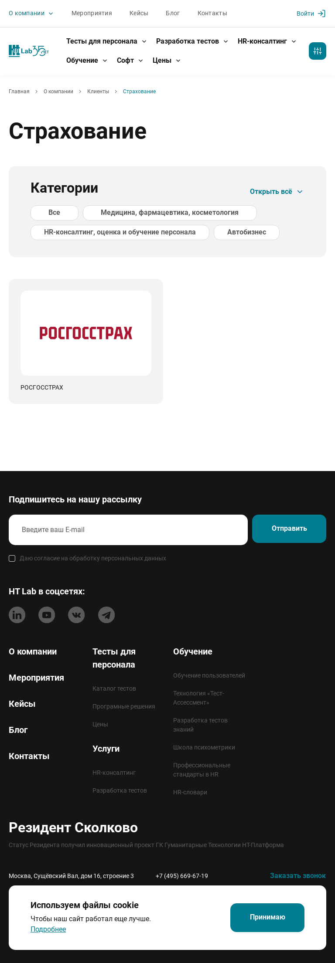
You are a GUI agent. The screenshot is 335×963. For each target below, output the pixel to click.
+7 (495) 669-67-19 (182, 875)
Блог (173, 13)
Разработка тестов (192, 41)
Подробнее (48, 929)
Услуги (106, 748)
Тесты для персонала (106, 41)
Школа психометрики (204, 747)
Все (45, 213)
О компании (31, 13)
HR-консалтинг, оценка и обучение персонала (115, 232)
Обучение (87, 60)
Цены (167, 60)
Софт (130, 60)
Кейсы (139, 13)
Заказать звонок (298, 875)
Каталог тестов (114, 688)
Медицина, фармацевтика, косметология (143, 213)
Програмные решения (123, 706)
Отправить (286, 529)
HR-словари (190, 792)
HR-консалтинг (267, 41)
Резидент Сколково (73, 827)
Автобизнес (233, 232)
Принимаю (264, 918)
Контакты (212, 13)
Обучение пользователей (209, 675)
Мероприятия (92, 13)
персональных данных (133, 557)
